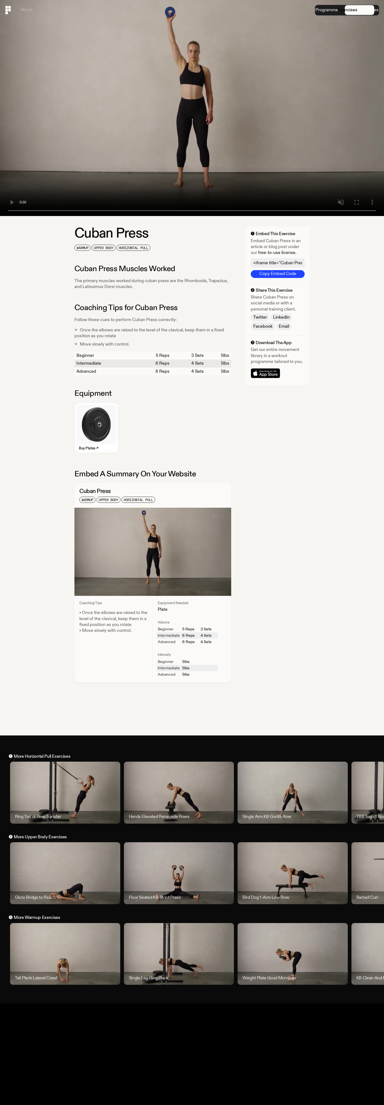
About (27, 9)
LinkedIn (281, 317)
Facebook (263, 326)
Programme (305, 10)
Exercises (334, 10)
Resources (363, 10)
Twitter (260, 317)
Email (284, 326)
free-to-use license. (277, 252)
